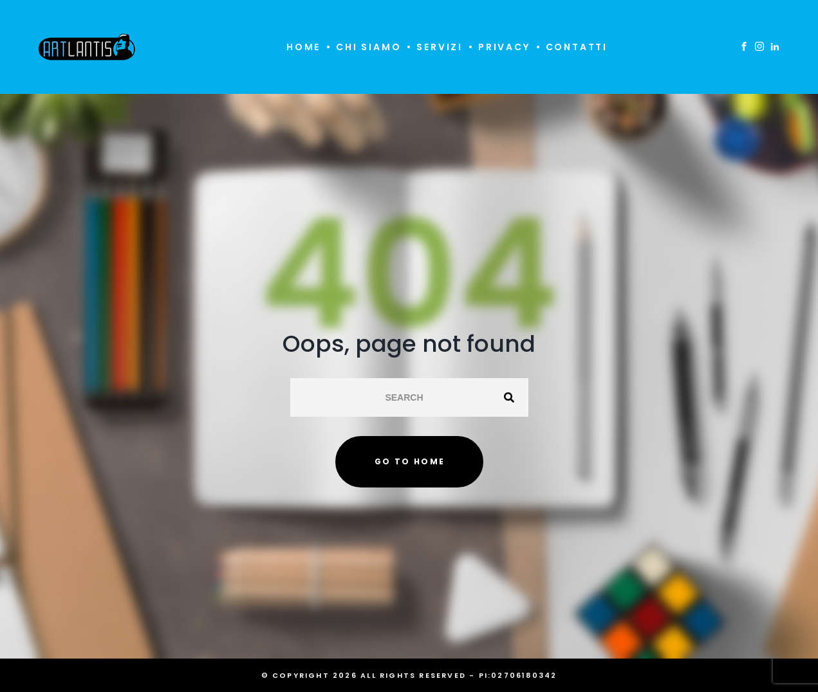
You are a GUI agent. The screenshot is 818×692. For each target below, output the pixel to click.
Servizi (439, 47)
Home (303, 47)
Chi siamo (368, 47)
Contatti (577, 47)
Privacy (504, 47)
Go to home (410, 461)
